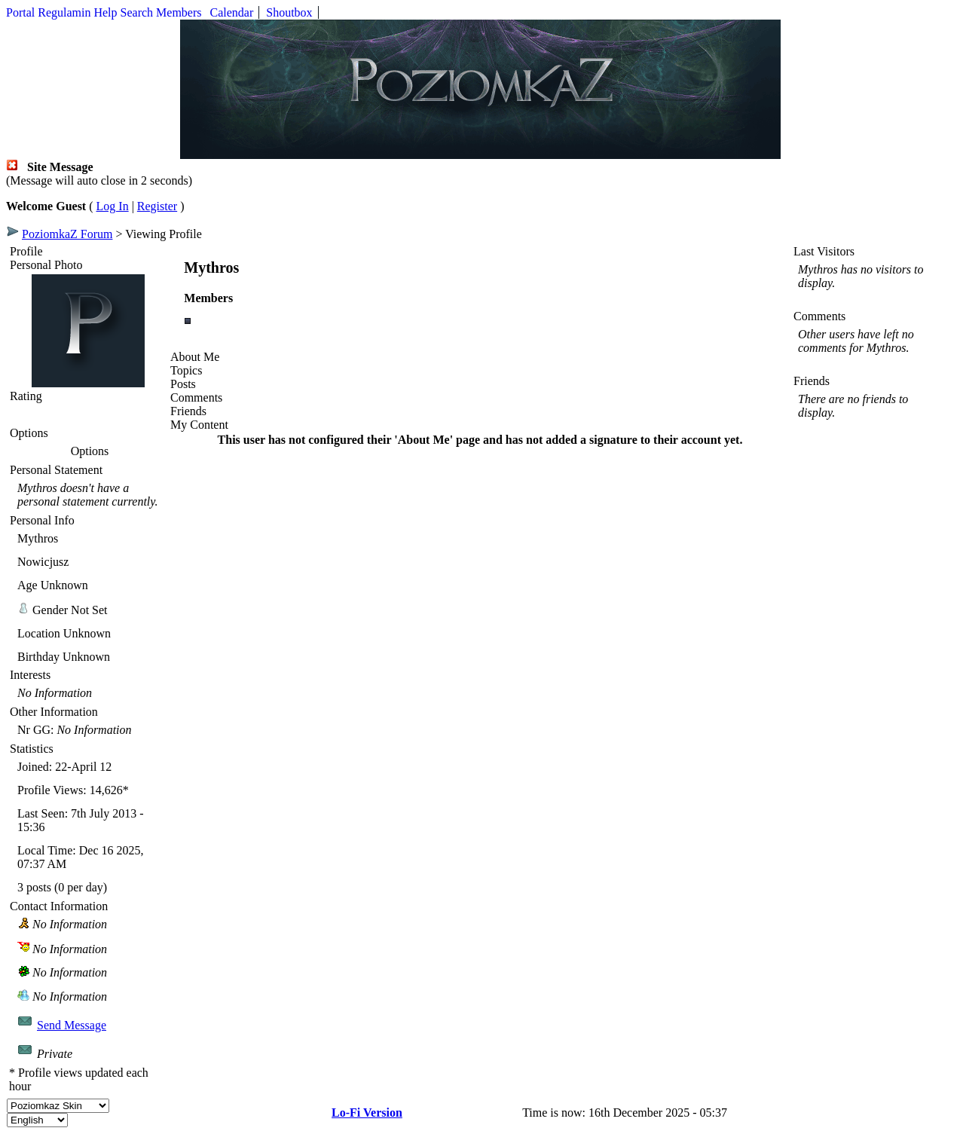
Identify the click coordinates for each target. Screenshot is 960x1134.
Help (105, 12)
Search (137, 12)
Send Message (71, 1025)
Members (178, 12)
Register (157, 206)
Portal (20, 12)
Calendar (232, 12)
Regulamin (64, 12)
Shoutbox (289, 12)
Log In (112, 206)
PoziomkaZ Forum (67, 234)
